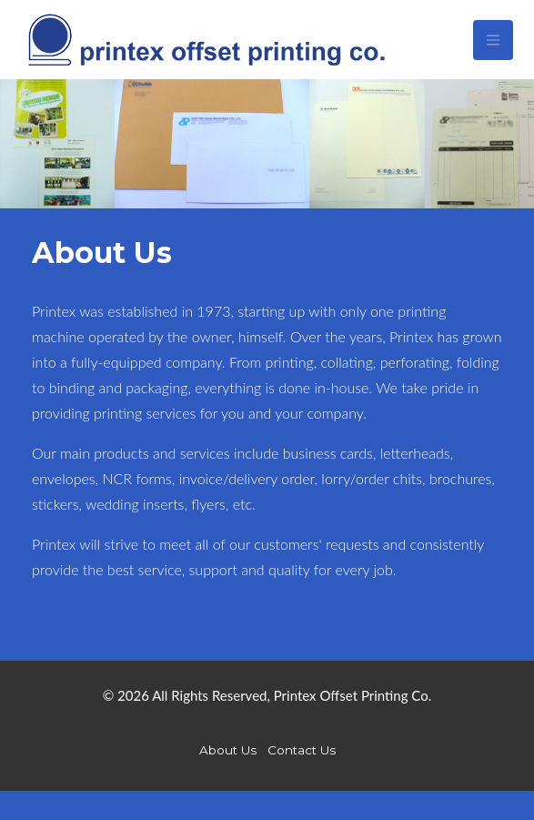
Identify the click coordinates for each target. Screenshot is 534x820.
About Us (228, 750)
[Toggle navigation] (493, 40)
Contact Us (301, 750)
